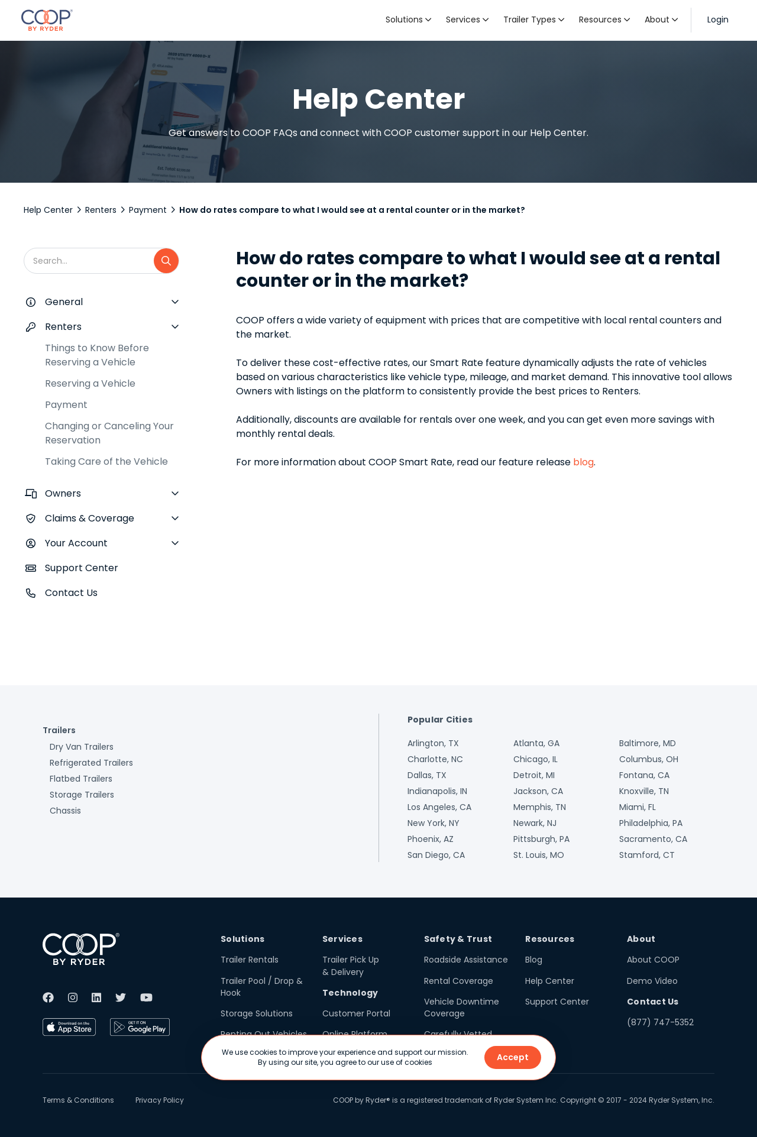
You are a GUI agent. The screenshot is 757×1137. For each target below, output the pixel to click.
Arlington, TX (433, 743)
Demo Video (652, 981)
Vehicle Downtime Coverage (461, 1007)
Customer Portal (356, 1013)
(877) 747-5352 (660, 1022)
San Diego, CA (436, 855)
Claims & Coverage (89, 518)
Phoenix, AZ (430, 839)
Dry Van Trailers (82, 747)
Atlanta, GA (536, 743)
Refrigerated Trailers (91, 763)
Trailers (59, 730)
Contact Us (71, 593)
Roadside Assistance (466, 960)
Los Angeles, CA (439, 807)
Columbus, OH (648, 759)
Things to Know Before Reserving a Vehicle (97, 355)
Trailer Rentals (250, 960)
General (64, 302)
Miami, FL (637, 807)
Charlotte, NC (435, 759)
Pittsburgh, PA (541, 839)
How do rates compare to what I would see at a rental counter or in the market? (352, 210)
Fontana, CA (644, 775)
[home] (47, 20)
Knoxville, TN (644, 791)
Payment (148, 210)
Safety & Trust (458, 939)
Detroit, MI (534, 775)
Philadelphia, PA (650, 823)
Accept (513, 1057)
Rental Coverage (458, 981)
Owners (63, 493)
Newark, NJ (535, 823)
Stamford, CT (647, 855)
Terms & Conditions (78, 1100)
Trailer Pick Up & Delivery (350, 965)
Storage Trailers (82, 795)
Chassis (65, 811)
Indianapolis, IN (437, 791)
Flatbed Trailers (81, 779)
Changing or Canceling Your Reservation (109, 433)
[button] (408, 20)
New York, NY (433, 823)
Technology (350, 993)
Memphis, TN (539, 807)
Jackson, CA (538, 791)
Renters (101, 210)
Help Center (48, 210)
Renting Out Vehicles (264, 1034)
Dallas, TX (427, 775)
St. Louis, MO (538, 855)
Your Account (76, 543)
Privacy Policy (159, 1100)
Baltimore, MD (647, 743)
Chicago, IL (535, 759)
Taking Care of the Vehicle (106, 461)
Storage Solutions (257, 1013)
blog (583, 462)
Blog (533, 960)
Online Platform (354, 1034)
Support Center (81, 568)
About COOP (653, 960)
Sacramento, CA (653, 839)
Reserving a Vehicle (90, 383)
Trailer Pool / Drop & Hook (262, 987)
